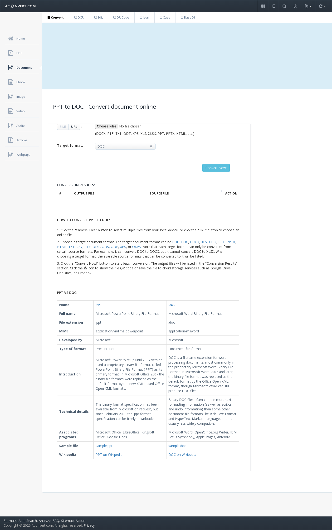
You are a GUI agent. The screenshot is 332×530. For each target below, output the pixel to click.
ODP (114, 246)
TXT (71, 246)
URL (74, 126)
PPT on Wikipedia (109, 454)
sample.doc (177, 445)
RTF (87, 246)
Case (165, 17)
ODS (105, 246)
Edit (98, 17)
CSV (80, 246)
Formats (10, 520)
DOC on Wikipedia (182, 454)
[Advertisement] (187, 56)
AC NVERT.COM (20, 6)
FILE (63, 126)
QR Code (121, 17)
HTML (62, 246)
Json (144, 17)
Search (31, 520)
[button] (263, 6)
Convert (56, 17)
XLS (204, 242)
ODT (96, 246)
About (80, 520)
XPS (123, 246)
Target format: (70, 145)
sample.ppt (104, 445)
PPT (221, 242)
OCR (79, 17)
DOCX (194, 242)
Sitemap (67, 520)
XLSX (212, 242)
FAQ (56, 520)
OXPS (136, 246)
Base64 (188, 17)
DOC (184, 242)
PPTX (231, 242)
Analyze (45, 520)
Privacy (89, 525)
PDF (175, 242)
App (21, 520)
